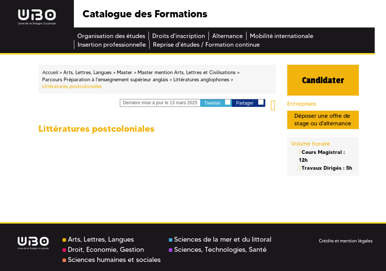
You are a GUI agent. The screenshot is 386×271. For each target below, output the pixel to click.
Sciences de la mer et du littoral (220, 239)
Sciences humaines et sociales (112, 260)
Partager (249, 102)
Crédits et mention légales (345, 241)
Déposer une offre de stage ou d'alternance (322, 119)
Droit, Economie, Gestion (103, 249)
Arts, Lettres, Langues (98, 239)
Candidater (323, 80)
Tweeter (217, 102)
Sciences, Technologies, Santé (218, 249)
